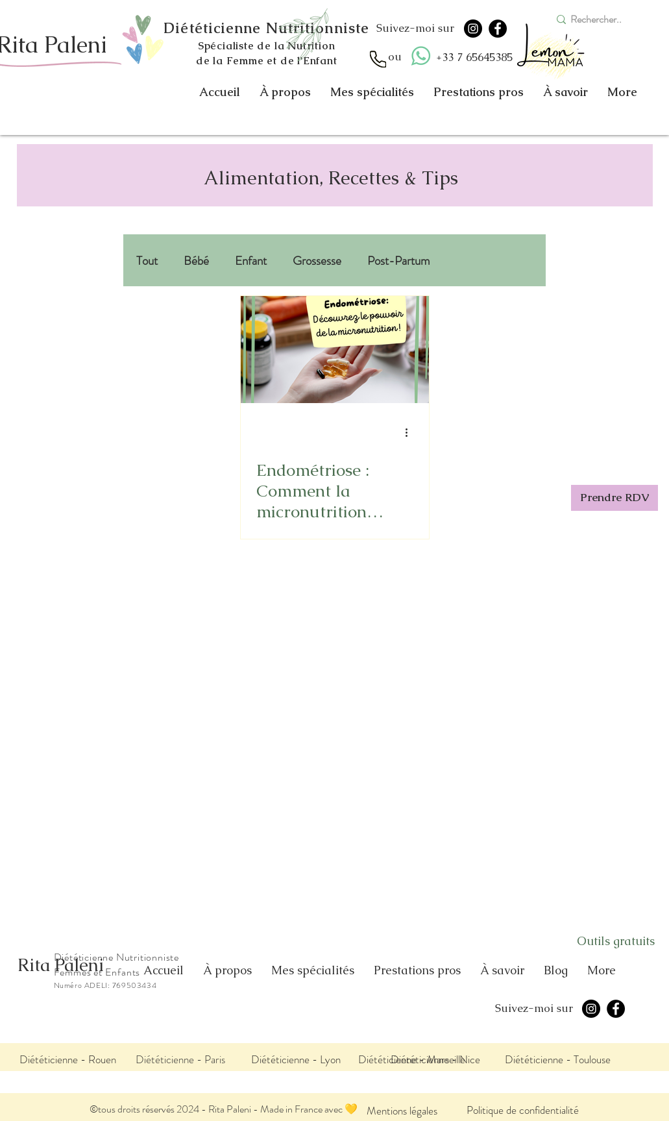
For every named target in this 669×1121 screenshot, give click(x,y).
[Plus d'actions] (411, 432)
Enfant (251, 260)
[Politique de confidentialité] (523, 1109)
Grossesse (317, 260)
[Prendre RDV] (614, 498)
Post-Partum (398, 260)
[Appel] (378, 59)
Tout (147, 260)
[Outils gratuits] (615, 941)
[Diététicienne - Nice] (435, 1059)
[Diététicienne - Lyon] (295, 1059)
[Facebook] (498, 28)
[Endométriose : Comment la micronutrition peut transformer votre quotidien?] (335, 349)
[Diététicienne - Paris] (180, 1059)
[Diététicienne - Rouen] (67, 1059)
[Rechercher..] (601, 19)
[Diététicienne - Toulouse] (558, 1059)
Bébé (196, 260)
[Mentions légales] (402, 1110)
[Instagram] (473, 28)
